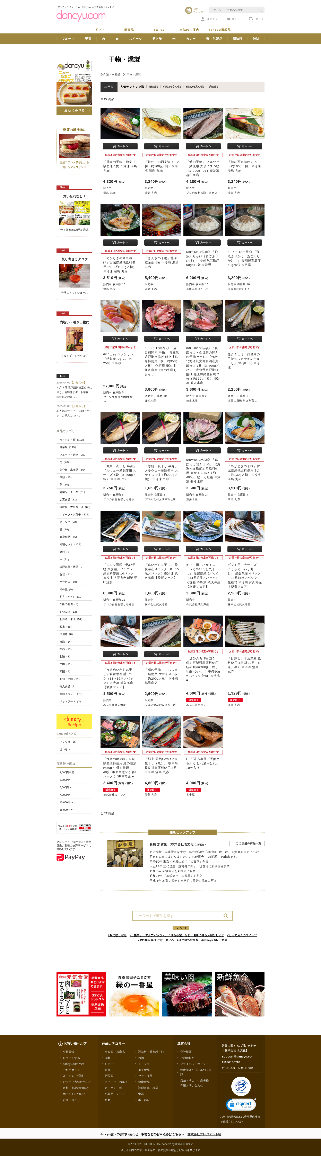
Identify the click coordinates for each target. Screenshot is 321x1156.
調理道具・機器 (148, 1088)
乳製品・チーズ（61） (73, 492)
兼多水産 (150, 400)
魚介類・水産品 (110, 74)
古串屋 (190, 794)
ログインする (71, 1058)
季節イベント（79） (72, 694)
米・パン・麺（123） (72, 439)
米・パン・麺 (113, 1088)
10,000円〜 (66, 802)
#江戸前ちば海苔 (187, 940)
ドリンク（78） (69, 522)
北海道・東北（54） (72, 619)
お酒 (141, 1058)
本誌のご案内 (189, 29)
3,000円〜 (65, 779)
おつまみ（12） (69, 611)
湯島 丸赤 (109, 192)
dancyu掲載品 (219, 29)
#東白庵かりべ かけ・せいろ (156, 940)
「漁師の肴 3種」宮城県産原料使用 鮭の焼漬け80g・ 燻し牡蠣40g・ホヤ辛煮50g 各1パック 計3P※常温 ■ (120, 767)
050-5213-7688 (231, 1062)
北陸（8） (66, 656)
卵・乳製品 (214, 38)
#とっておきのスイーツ (242, 935)
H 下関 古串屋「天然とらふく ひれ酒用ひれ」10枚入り (202, 763)
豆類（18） (66, 477)
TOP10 (159, 29)
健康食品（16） (69, 536)
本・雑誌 (144, 1100)
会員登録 (68, 1051)
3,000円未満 (67, 772)
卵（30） (65, 484)
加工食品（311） (70, 499)
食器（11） (66, 574)
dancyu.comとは (73, 1064)
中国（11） (66, 664)
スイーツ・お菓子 (116, 1082)
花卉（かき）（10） (72, 596)
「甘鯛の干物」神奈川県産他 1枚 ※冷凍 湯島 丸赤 (120, 166)
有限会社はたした (197, 289)
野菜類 (109, 1075)
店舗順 (213, 86)
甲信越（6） (67, 634)
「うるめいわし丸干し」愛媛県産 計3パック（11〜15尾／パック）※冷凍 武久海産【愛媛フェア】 (119, 678)
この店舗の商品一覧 (248, 843)
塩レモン (65, 749)
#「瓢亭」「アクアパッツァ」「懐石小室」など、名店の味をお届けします (177, 935)
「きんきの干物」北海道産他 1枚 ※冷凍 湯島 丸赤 (162, 262)
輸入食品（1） (68, 686)
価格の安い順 (172, 86)
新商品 (129, 29)
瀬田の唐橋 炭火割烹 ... (243, 400)
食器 (141, 1093)
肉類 (108, 1058)
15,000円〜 (66, 809)
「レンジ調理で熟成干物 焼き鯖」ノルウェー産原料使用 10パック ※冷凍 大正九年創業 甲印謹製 (120, 573)
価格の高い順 (195, 86)
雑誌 (256, 38)
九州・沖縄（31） (70, 679)
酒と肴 (157, 38)
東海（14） (66, 641)
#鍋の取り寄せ (117, 935)
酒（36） (65, 529)
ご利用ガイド (71, 1069)
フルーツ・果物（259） (74, 454)
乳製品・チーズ (115, 1093)
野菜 (88, 38)
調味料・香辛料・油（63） (76, 507)
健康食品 (144, 1082)
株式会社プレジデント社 (204, 1134)
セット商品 (145, 1075)
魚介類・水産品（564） (74, 469)
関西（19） (66, 649)
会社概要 (186, 1051)
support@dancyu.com (238, 1056)
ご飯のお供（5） (70, 604)
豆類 (108, 1100)
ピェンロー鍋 (68, 742)
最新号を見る (74, 110)
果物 (108, 1069)
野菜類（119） (68, 447)
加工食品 (144, 1069)
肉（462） (66, 462)
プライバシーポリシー (194, 1064)
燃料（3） (66, 551)
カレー (191, 38)
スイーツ (135, 38)
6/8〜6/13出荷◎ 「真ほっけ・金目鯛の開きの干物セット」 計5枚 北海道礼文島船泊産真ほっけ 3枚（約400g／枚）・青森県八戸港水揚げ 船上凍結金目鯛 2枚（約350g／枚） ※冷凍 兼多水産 (203, 365)
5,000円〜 (65, 787)
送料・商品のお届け (76, 1088)
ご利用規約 (187, 1058)
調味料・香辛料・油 (151, 1051)
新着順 (153, 86)
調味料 (237, 38)
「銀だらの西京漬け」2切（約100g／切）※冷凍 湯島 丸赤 (162, 166)
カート (256, 19)
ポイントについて (74, 1093)
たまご (109, 1064)
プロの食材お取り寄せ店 (201, 192)
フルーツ (68, 38)
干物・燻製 (134, 74)
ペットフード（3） (71, 701)
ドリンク (144, 1064)
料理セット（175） (71, 544)
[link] (241, 1105)
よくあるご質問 (73, 1075)
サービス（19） (69, 581)
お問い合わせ (71, 1100)
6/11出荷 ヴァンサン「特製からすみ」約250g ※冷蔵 (118, 359)
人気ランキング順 (132, 86)
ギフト (100, 29)
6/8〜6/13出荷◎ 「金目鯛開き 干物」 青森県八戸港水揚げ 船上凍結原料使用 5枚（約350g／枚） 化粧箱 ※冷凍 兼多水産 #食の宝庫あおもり (162, 361)
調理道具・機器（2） (72, 566)
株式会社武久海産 (156, 604)
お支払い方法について (77, 1082)
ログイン (209, 19)
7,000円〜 (65, 794)
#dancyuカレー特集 (214, 940)
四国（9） (66, 671)
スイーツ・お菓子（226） (75, 514)
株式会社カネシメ (197, 704)
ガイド (233, 19)
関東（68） (66, 626)
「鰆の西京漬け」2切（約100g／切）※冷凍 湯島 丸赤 (244, 166)
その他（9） (67, 589)
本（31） (65, 559)
